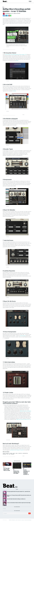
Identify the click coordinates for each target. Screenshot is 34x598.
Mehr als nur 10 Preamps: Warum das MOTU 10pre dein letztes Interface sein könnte (19, 496)
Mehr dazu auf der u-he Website (25, 411)
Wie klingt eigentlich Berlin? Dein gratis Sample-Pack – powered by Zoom (18, 491)
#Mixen (14, 453)
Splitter (17, 60)
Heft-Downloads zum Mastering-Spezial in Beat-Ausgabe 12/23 (16, 54)
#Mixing (16, 453)
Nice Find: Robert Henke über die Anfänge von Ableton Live (16, 498)
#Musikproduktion (25, 453)
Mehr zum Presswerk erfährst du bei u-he (24, 419)
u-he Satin (14, 90)
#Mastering (7, 453)
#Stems (4, 453)
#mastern (10, 453)
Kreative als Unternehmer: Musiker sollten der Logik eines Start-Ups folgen (19, 502)
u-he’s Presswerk (23, 335)
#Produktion (20, 453)
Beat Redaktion (7, 13)
